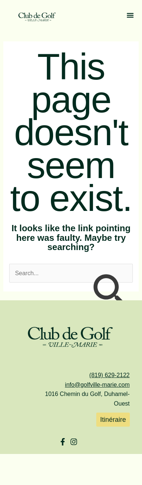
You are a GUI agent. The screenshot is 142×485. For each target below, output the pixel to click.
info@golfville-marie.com (97, 385)
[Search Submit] (110, 293)
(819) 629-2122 (109, 375)
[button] (130, 16)
